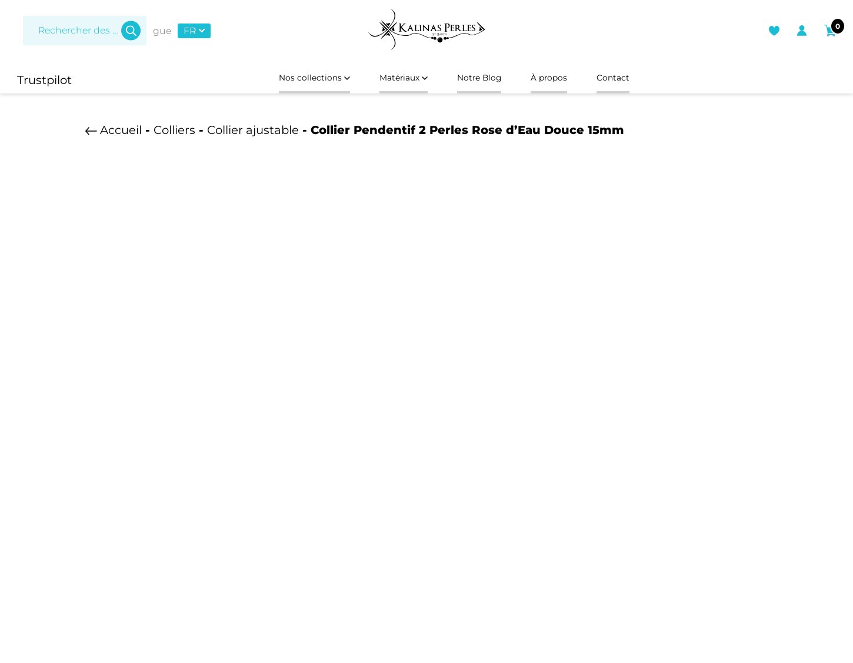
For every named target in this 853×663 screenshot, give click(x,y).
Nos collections (281, 80)
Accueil (121, 135)
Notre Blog (486, 80)
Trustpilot (44, 80)
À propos (572, 80)
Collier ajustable (253, 135)
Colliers (174, 135)
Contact (651, 80)
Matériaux (392, 80)
